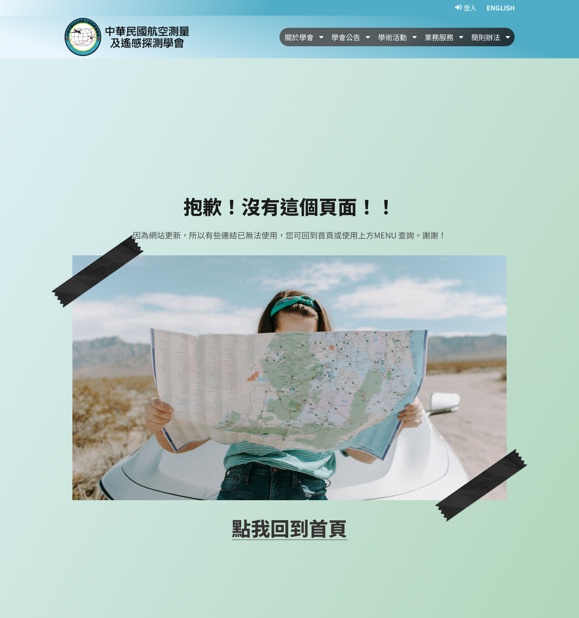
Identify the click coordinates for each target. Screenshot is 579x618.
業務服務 (445, 37)
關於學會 (305, 37)
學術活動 (398, 37)
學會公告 (351, 37)
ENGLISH (501, 7)
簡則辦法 (491, 37)
